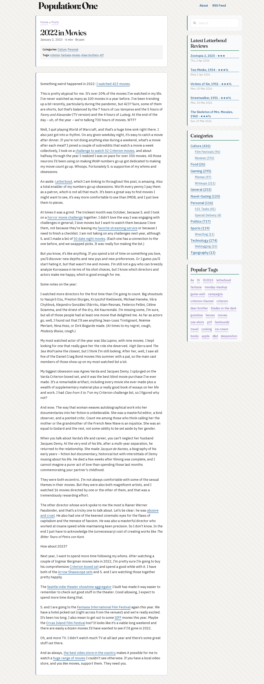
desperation (229, 336)
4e (192, 280)
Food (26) (197, 164)
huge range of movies (69, 658)
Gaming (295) (200, 171)
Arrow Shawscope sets (75, 572)
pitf (209, 322)
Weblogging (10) (206, 246)
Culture (62, 49)
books (194, 336)
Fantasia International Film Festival (104, 607)
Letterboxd (63, 181)
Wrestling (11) (204, 234)
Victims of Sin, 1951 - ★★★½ (211, 84)
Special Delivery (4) (208, 215)
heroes (210, 315)
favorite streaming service (118, 228)
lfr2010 (208, 280)
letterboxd (223, 280)
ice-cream (221, 329)
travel (194, 329)
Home (44, 22)
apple (206, 336)
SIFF (118, 617)
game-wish (197, 294)
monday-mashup (216, 287)
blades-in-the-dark (223, 308)
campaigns (215, 294)
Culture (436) (200, 146)
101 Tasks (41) (205, 209)
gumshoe (196, 315)
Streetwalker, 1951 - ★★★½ (210, 98)
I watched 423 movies (113, 84)
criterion (55, 55)
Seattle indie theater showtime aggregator (79, 587)
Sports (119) (200, 228)
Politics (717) (200, 221)
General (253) (200, 189)
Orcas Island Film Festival (65, 623)
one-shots (197, 322)
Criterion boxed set (84, 567)
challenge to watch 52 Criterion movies (104, 151)
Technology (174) (203, 240)
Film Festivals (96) (207, 152)
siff (102, 55)
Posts (55, 22)
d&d (215, 336)
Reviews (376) (204, 158)
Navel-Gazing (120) (205, 196)
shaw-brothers (90, 55)
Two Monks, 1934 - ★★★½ (209, 70)
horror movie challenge (65, 217)
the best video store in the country (90, 653)
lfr (198, 280)
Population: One (68, 6)
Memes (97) (203, 177)
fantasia (66, 55)
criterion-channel (202, 301)
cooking (206, 329)
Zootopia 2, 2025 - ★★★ (207, 56)
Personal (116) (201, 203)
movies (76, 55)
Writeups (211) (205, 183)
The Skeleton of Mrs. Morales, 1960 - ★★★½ (211, 114)
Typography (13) (202, 252)
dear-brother (199, 308)
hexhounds (222, 322)
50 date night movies (89, 239)
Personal (73, 49)
